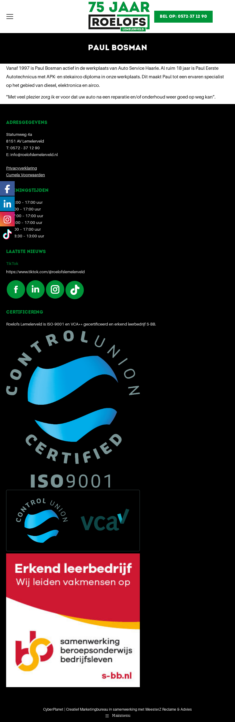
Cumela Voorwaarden (25, 174)
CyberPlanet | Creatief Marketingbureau (75, 709)
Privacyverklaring (21, 168)
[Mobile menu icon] (9, 16)
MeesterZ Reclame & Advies (168, 709)
